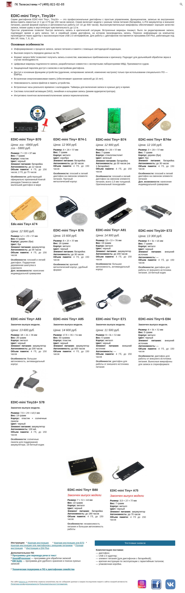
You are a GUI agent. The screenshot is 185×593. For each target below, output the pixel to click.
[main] (93, 55)
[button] (181, 4)
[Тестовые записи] (135, 543)
